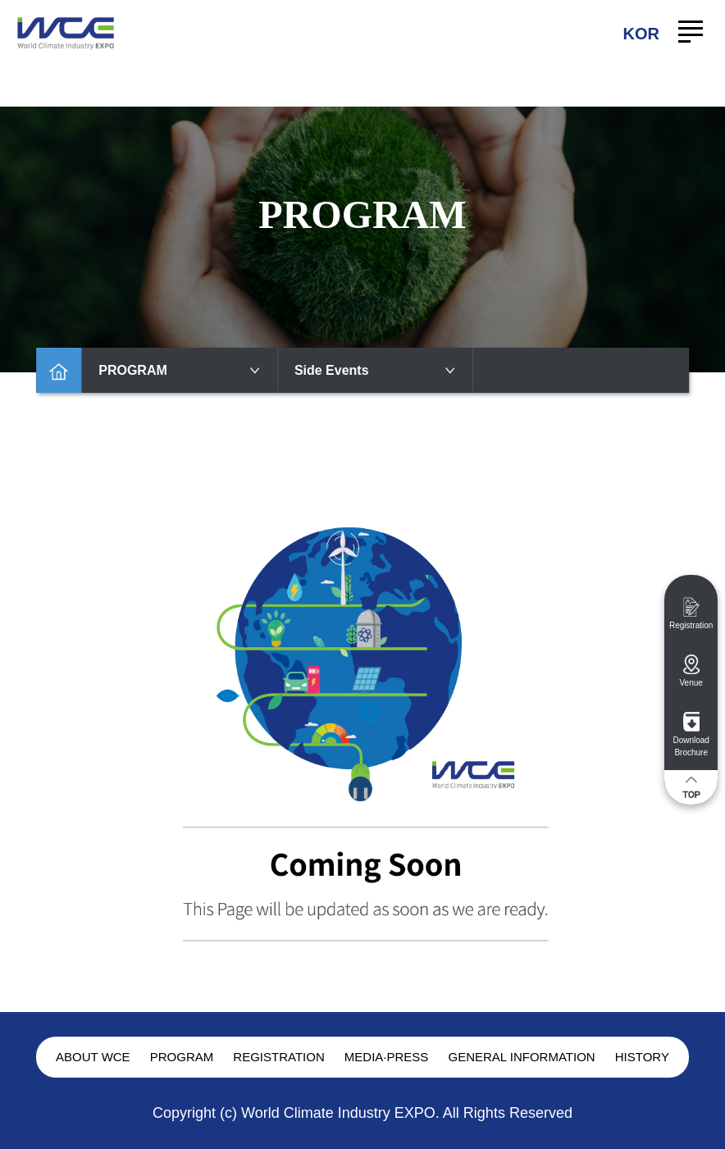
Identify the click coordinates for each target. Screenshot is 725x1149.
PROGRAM (179, 370)
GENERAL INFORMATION (521, 1057)
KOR (641, 34)
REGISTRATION (278, 1057)
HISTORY (642, 1057)
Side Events (375, 370)
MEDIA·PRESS (386, 1057)
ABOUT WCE (93, 1057)
